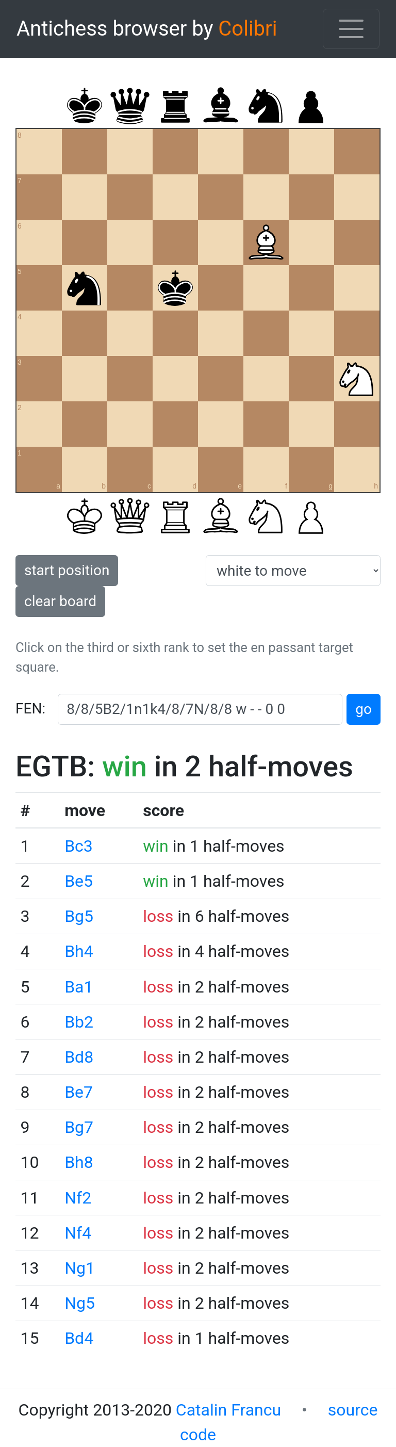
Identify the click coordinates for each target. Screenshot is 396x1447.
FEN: (30, 708)
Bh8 (78, 1162)
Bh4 (78, 951)
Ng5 (79, 1303)
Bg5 (78, 916)
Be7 (78, 1092)
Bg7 (78, 1127)
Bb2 (78, 1022)
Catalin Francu (228, 1410)
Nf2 (77, 1198)
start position (66, 570)
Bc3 (78, 846)
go (363, 709)
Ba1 (78, 987)
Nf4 (77, 1233)
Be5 (78, 881)
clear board (60, 601)
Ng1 (79, 1268)
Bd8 (78, 1057)
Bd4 (78, 1338)
